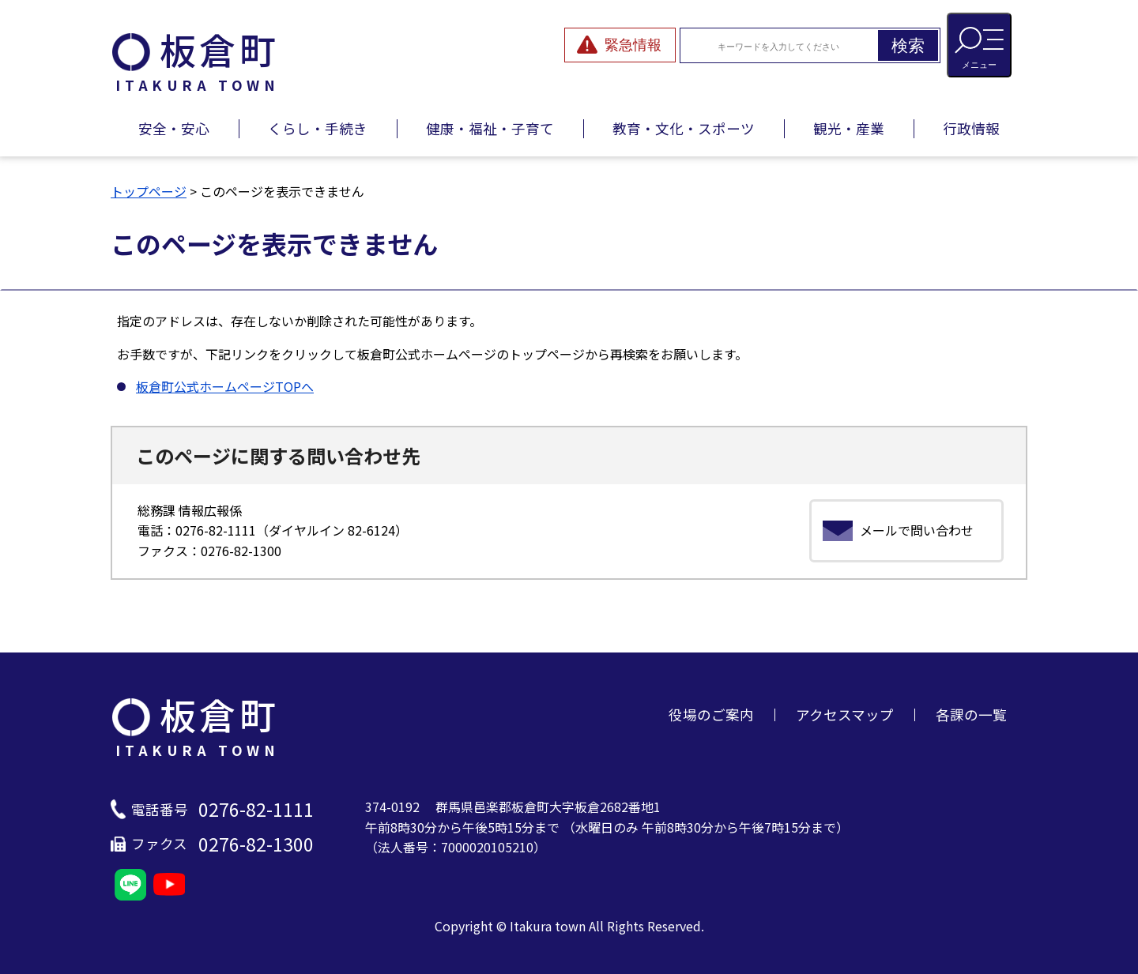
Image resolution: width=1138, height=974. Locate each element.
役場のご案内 (711, 714)
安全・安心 (173, 128)
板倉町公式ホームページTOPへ (225, 386)
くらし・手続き (317, 128)
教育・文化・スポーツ (683, 128)
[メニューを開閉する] (979, 45)
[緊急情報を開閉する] (620, 45)
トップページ (149, 191)
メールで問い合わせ (917, 530)
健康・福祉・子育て (490, 128)
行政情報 (971, 128)
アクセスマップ (845, 714)
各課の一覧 (971, 714)
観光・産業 (848, 128)
